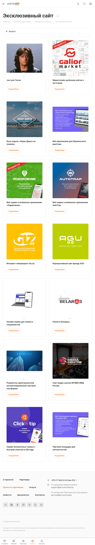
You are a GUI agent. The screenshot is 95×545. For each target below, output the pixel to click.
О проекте (8, 479)
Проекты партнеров (13, 487)
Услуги (32, 487)
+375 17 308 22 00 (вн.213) (63, 480)
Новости (7, 495)
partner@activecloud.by (61, 495)
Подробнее (14, 89)
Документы (23, 495)
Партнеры (24, 479)
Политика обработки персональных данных (56, 528)
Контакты (40, 495)
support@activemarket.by (62, 487)
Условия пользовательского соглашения (20, 528)
